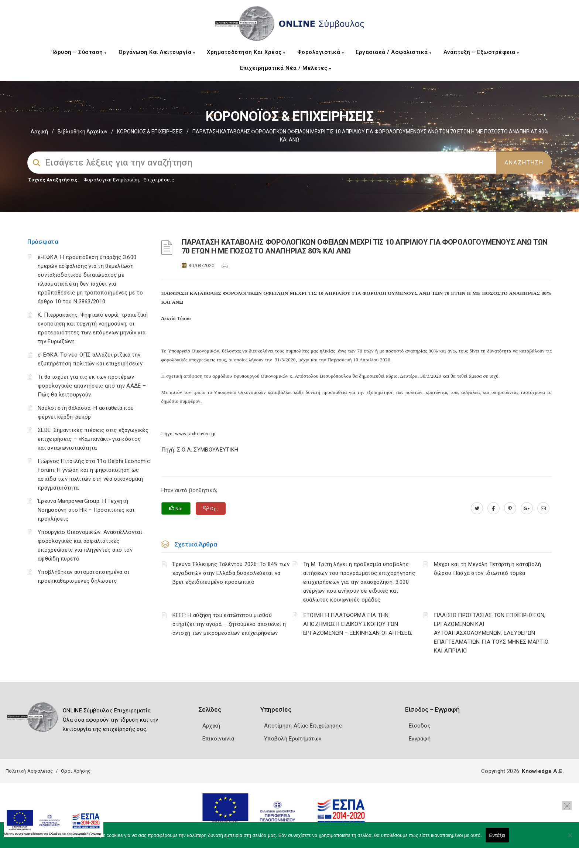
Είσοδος (420, 725)
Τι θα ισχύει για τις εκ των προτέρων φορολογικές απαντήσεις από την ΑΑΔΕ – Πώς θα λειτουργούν (92, 386)
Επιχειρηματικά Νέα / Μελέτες (285, 68)
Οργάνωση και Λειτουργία (157, 52)
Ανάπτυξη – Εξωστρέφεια (481, 52)
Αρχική (39, 131)
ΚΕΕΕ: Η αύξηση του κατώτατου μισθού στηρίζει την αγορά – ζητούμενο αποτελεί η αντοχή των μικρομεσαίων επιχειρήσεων (229, 624)
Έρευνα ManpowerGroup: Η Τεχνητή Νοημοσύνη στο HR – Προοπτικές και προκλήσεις (86, 510)
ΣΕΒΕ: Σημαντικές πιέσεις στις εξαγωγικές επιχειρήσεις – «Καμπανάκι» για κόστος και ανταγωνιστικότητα (93, 439)
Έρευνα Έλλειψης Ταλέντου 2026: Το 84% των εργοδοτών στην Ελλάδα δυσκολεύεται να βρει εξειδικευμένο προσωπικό (231, 573)
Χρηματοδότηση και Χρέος (246, 52)
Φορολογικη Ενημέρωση (111, 180)
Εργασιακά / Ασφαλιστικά (394, 52)
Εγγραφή (420, 738)
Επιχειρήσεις (159, 180)
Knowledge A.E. (543, 771)
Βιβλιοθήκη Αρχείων (82, 131)
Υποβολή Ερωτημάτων (292, 738)
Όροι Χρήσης (75, 771)
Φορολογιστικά (320, 52)
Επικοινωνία (218, 738)
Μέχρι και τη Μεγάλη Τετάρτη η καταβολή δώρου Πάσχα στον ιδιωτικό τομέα (487, 568)
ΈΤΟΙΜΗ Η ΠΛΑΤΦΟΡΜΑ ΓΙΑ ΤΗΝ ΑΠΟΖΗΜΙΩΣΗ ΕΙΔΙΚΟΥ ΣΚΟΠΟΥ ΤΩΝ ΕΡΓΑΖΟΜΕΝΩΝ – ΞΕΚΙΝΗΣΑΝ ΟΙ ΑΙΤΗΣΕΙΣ (358, 624)
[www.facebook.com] (493, 508)
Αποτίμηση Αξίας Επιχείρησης (303, 725)
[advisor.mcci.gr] (543, 508)
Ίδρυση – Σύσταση (79, 52)
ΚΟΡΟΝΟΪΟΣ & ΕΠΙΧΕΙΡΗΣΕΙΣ (150, 131)
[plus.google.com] (526, 508)
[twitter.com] (477, 508)
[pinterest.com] (510, 508)
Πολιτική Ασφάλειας (29, 771)
